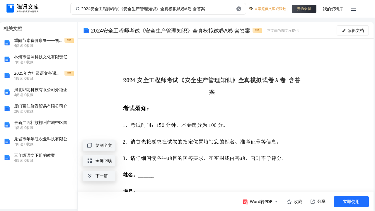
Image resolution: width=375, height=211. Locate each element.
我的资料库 (333, 8)
